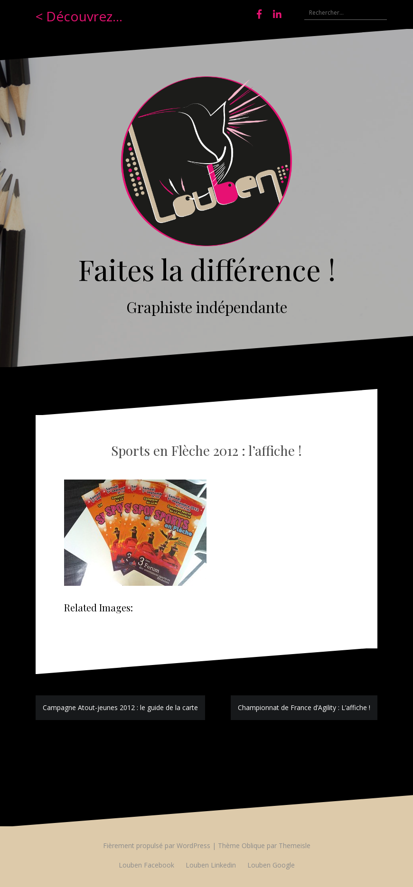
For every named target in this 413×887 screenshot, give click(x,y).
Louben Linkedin (211, 864)
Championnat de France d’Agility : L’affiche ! (304, 707)
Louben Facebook (146, 864)
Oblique (253, 845)
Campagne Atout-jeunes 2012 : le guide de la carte (120, 707)
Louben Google (271, 864)
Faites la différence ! (207, 269)
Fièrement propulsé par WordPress (156, 845)
